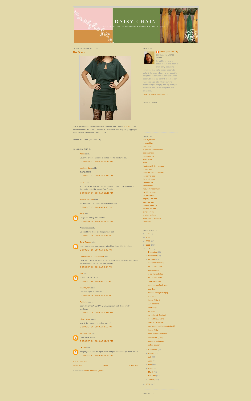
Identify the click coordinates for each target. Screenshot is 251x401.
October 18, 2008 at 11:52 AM (96, 221)
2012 (148, 234)
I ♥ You (83, 347)
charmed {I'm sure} (155, 322)
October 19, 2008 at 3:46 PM (96, 250)
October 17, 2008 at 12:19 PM (96, 193)
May (150, 364)
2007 (148, 384)
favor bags (152, 308)
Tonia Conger (85, 242)
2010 (148, 241)
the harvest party (155, 277)
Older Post (134, 365)
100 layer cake (149, 140)
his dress (126, 126)
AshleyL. (83, 302)
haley (82, 214)
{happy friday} (153, 330)
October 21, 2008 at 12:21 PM (96, 355)
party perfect (148, 202)
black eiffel (147, 146)
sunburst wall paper (156, 341)
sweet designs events (152, 218)
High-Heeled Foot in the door (92, 256)
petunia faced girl (150, 205)
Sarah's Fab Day (87, 199)
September (153, 350)
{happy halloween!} (156, 263)
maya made (148, 186)
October (151, 259)
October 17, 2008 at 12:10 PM (96, 161)
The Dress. (79, 52)
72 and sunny (85, 333)
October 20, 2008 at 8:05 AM (96, 295)
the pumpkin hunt (155, 266)
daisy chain (136, 21)
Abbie (82, 154)
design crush (148, 153)
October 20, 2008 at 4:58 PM (96, 327)
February (152, 376)
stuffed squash (154, 345)
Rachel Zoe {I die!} (155, 337)
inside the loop (149, 176)
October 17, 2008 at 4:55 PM (96, 207)
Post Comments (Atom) (93, 371)
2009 (148, 245)
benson (83, 182)
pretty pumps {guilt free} (157, 285)
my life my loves (149, 192)
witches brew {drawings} (158, 292)
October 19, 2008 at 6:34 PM (96, 267)
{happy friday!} (154, 300)
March (151, 372)
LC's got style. (153, 304)
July (150, 357)
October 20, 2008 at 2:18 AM (96, 281)
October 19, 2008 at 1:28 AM (96, 236)
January (151, 379)
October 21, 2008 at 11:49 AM (96, 341)
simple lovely (148, 212)
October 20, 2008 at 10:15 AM (96, 313)
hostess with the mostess (153, 166)
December (152, 252)
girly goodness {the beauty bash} (161, 326)
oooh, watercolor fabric (157, 334)
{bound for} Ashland (156, 319)
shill (81, 273)
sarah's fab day (149, 208)
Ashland (151, 311)
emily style (147, 159)
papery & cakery (150, 199)
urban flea (147, 221)
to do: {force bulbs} (155, 274)
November (152, 256)
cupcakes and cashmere (153, 150)
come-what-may (154, 281)
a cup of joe (148, 143)
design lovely (148, 156)
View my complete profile (155, 95)
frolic (145, 163)
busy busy (152, 289)
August (151, 353)
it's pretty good (149, 179)
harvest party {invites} (157, 315)
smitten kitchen (149, 215)
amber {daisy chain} (168, 52)
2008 (148, 249)
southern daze (86, 168)
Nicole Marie (85, 319)
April (150, 368)
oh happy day (148, 195)
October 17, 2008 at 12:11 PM (96, 176)
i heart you (147, 169)
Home (105, 365)
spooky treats (153, 270)
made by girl (148, 182)
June (150, 361)
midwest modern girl (151, 189)
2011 (148, 237)
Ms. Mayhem (85, 288)
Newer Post (77, 365)
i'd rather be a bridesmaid (153, 172)
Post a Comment (80, 361)
